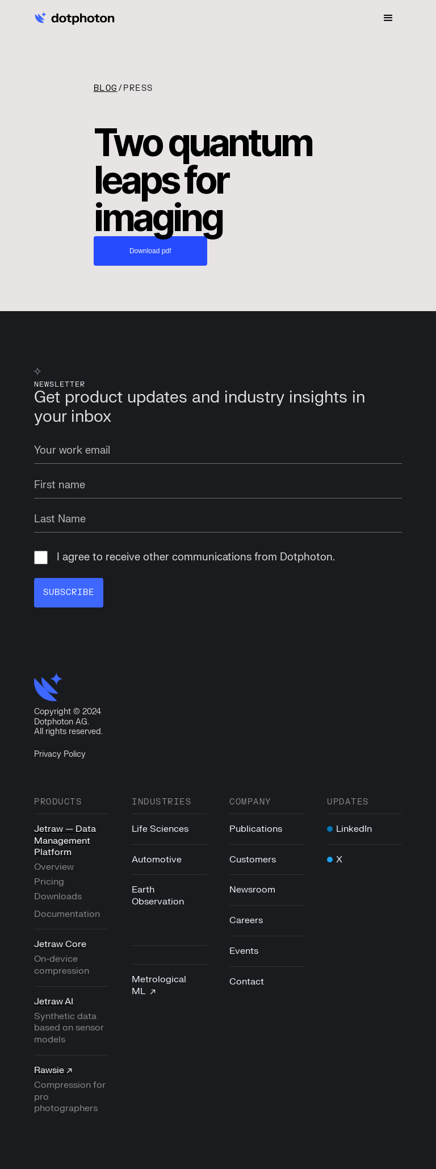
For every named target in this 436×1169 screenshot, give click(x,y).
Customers (252, 859)
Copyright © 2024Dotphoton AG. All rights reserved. (68, 722)
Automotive (157, 859)
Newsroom (252, 890)
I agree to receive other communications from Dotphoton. (184, 558)
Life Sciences (160, 829)
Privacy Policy (60, 754)
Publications (255, 829)
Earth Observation (158, 896)
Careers (246, 920)
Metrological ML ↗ (159, 985)
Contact (246, 981)
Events (243, 951)
